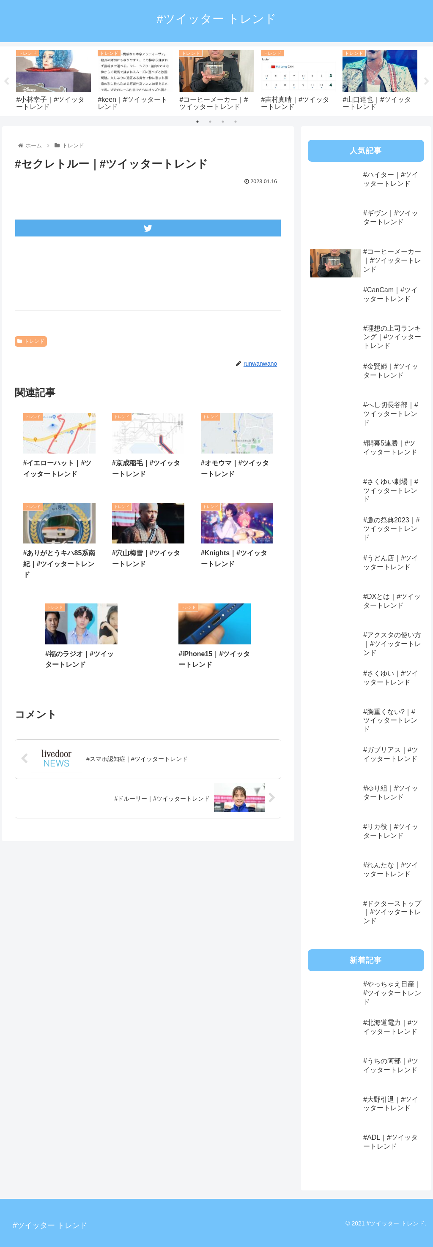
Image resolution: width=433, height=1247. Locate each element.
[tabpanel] (53, 79)
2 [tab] (210, 121)
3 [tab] (223, 121)
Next (426, 81)
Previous (6, 81)
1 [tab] (197, 121)
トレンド (30, 341)
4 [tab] (235, 121)
